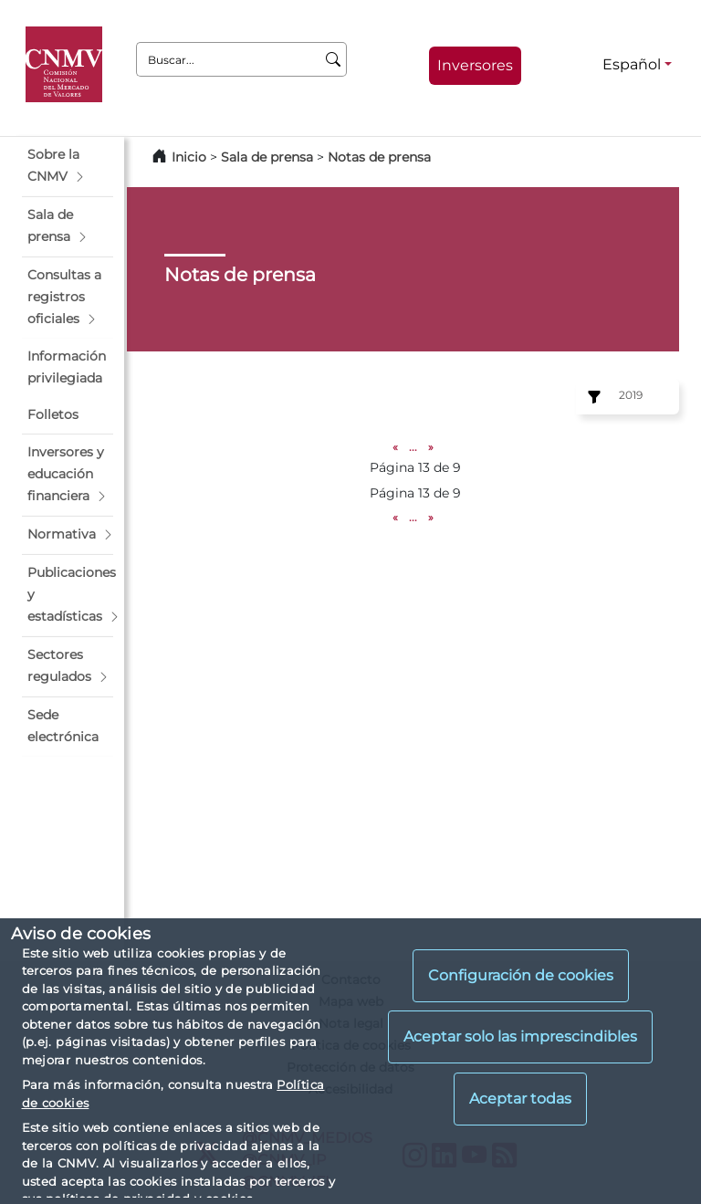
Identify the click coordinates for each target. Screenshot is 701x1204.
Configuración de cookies (520, 975)
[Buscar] (333, 59)
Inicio (189, 157)
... (413, 447)
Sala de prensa (269, 157)
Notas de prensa (379, 157)
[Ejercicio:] (591, 397)
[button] (67, 166)
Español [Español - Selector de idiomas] (631, 64)
